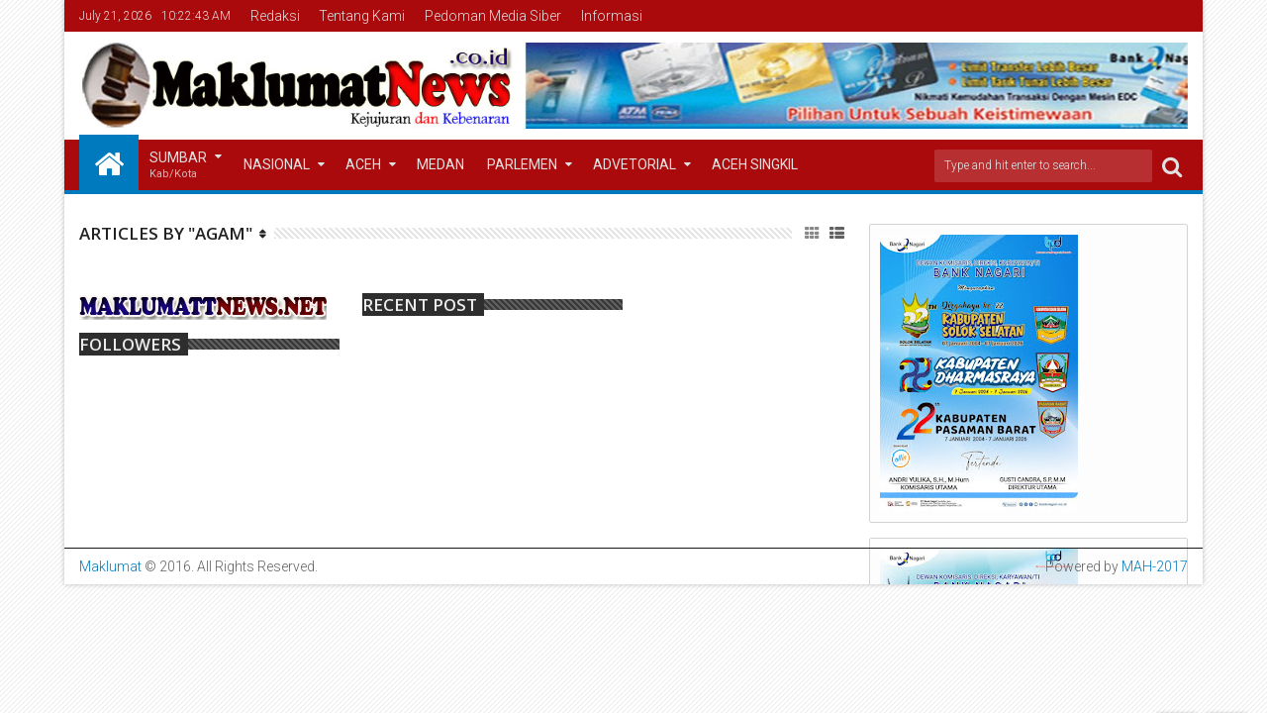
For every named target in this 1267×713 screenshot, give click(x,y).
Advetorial (634, 164)
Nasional (277, 164)
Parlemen (522, 164)
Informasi (611, 16)
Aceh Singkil (755, 164)
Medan (440, 164)
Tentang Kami (362, 16)
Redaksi (275, 16)
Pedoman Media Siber (493, 16)
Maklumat (110, 566)
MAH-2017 (1154, 566)
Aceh (363, 164)
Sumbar (178, 166)
